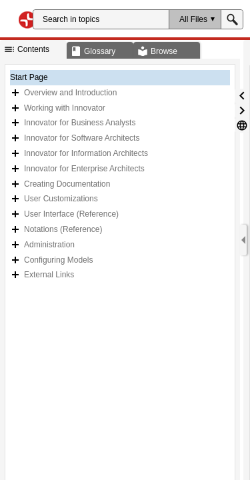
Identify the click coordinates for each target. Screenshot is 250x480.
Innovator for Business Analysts (79, 122)
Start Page (29, 77)
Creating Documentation (67, 184)
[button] (195, 19)
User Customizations (61, 198)
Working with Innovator (64, 108)
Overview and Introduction (70, 92)
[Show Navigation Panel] (243, 240)
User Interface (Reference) (71, 214)
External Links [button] (49, 274)
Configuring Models (58, 260)
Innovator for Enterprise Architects (84, 168)
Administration (49, 244)
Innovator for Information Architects (86, 153)
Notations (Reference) (63, 229)
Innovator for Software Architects (81, 138)
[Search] (101, 19)
